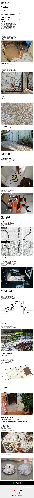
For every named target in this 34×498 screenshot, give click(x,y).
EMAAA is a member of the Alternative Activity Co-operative (17, 493)
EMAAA (5, 3)
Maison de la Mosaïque (7, 298)
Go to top (18, 495)
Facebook (15, 495)
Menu (31, 3)
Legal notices (25, 487)
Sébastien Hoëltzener (9, 296)
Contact (29, 487)
